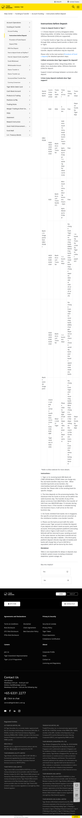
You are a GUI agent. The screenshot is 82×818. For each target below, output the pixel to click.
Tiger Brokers (14, 7)
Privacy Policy (47, 619)
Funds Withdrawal (13, 61)
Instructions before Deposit (56, 14)
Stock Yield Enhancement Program (17, 126)
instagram (19, 702)
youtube (5, 702)
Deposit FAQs (13, 44)
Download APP (77, 799)
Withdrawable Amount (14, 65)
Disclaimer (27, 615)
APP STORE (12, 595)
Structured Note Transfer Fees (17, 78)
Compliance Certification (51, 630)
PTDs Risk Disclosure (11, 626)
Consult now (76, 789)
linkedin (15, 702)
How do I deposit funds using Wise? (18, 57)
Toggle (77, 7)
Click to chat (13, 689)
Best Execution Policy (30, 623)
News (45, 647)
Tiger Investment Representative (15, 647)
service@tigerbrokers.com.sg (14, 694)
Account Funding (38, 14)
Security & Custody (49, 615)
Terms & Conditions (11, 615)
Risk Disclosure (9, 619)
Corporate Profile (49, 643)
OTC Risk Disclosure (11, 623)
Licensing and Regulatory (52, 654)
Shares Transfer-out (14, 74)
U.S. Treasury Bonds (14, 135)
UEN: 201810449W (38, 810)
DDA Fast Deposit (13, 48)
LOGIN (61, 585)
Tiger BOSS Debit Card (15, 87)
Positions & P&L (12, 100)
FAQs (8, 113)
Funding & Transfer (22, 14)
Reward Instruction (13, 122)
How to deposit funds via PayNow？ (18, 52)
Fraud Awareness (49, 626)
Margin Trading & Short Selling (17, 109)
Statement (10, 117)
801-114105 (13, 740)
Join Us (6, 643)
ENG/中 (59, 2)
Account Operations (14, 23)
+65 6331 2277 (15, 684)
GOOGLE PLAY (70, 595)
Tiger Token (47, 623)
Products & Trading (13, 96)
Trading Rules (12, 104)
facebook (10, 702)
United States (74, 2)
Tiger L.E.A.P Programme (13, 651)
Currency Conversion (14, 82)
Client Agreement (29, 619)
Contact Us (46, 651)
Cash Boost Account (14, 91)
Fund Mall (10, 131)
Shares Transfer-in (13, 70)
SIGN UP (72, 585)
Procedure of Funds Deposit (17, 40)
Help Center (8, 14)
